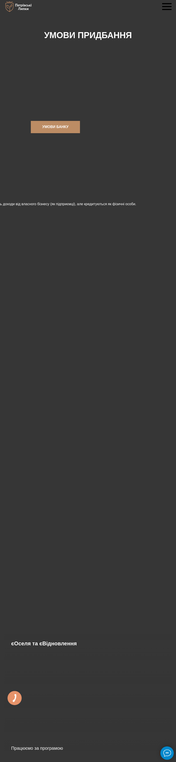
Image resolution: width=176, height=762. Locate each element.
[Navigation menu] (167, 6)
